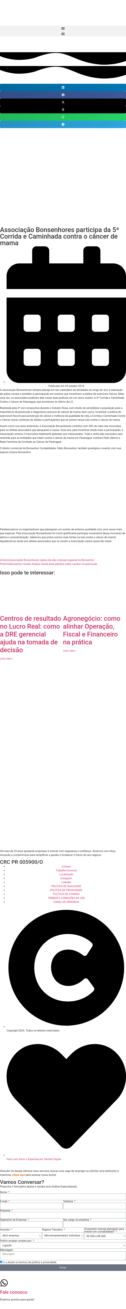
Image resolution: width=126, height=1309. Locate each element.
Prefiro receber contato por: (16, 1241)
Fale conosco (13, 1292)
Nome (4, 1192)
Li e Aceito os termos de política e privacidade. (30, 1262)
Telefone (68, 1201)
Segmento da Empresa (13, 1220)
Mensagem (6, 1250)
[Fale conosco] (4, 1283)
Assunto (5, 1229)
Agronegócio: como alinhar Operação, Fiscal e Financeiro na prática (91, 630)
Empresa (5, 1210)
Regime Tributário (52, 1229)
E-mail (4, 1201)
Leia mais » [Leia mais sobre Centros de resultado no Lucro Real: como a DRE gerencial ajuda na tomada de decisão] (6, 658)
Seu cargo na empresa (76, 1220)
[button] (63, 28)
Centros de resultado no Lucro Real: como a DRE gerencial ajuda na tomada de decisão (30, 634)
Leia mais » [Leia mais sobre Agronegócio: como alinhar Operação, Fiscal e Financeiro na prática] (69, 650)
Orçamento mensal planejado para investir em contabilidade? (104, 1230)
